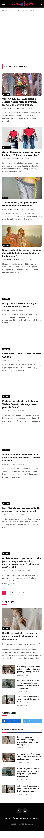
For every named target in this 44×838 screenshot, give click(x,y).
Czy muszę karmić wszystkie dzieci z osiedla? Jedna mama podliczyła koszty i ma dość (29, 669)
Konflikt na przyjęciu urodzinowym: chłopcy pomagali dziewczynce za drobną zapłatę (20, 636)
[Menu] (3, 3)
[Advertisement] (22, 37)
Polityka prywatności (30, 818)
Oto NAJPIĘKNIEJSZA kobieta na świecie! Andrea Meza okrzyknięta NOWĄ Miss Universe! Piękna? (19, 101)
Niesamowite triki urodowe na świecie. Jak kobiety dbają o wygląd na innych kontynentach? (21, 253)
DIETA (5, 198)
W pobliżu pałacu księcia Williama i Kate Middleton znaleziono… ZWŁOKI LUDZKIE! (21, 457)
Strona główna (11, 818)
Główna (6, 94)
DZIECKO (6, 628)
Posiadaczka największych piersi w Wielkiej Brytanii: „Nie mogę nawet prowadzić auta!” (20, 404)
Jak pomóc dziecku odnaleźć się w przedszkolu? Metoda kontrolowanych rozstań (28, 699)
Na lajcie (6, 147)
